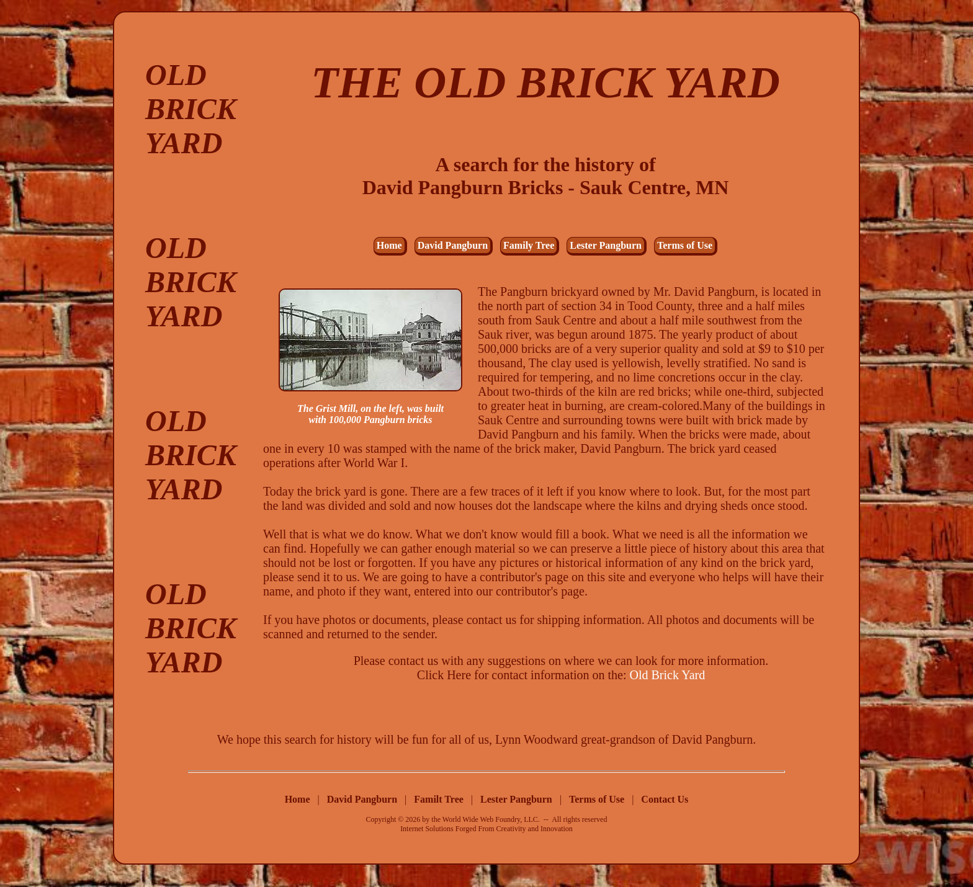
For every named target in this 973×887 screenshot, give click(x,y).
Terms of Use (684, 245)
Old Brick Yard (668, 675)
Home (389, 245)
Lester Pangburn (606, 245)
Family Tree (528, 245)
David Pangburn (453, 245)
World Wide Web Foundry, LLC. (491, 819)
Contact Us (664, 799)
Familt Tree (440, 799)
